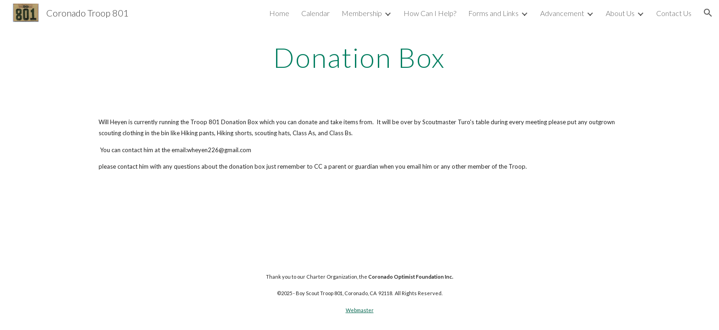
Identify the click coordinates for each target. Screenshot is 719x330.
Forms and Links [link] (493, 13)
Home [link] (279, 13)
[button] (708, 13)
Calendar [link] (315, 13)
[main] (359, 57)
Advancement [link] (562, 13)
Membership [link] (362, 13)
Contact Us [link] (673, 13)
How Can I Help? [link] (430, 13)
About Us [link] (620, 13)
